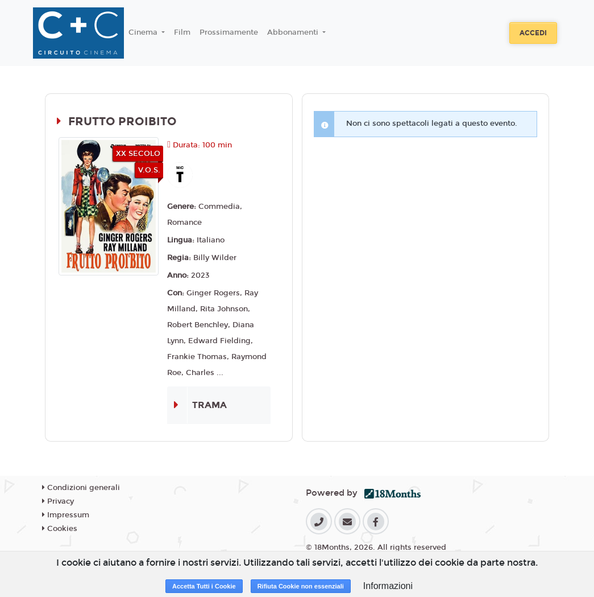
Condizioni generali (81, 487)
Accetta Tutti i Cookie (204, 586)
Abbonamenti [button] (294, 32)
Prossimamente (229, 32)
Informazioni (388, 586)
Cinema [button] (144, 32)
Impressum (65, 515)
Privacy (58, 501)
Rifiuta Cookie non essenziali (300, 586)
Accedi (533, 33)
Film (182, 32)
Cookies (59, 528)
